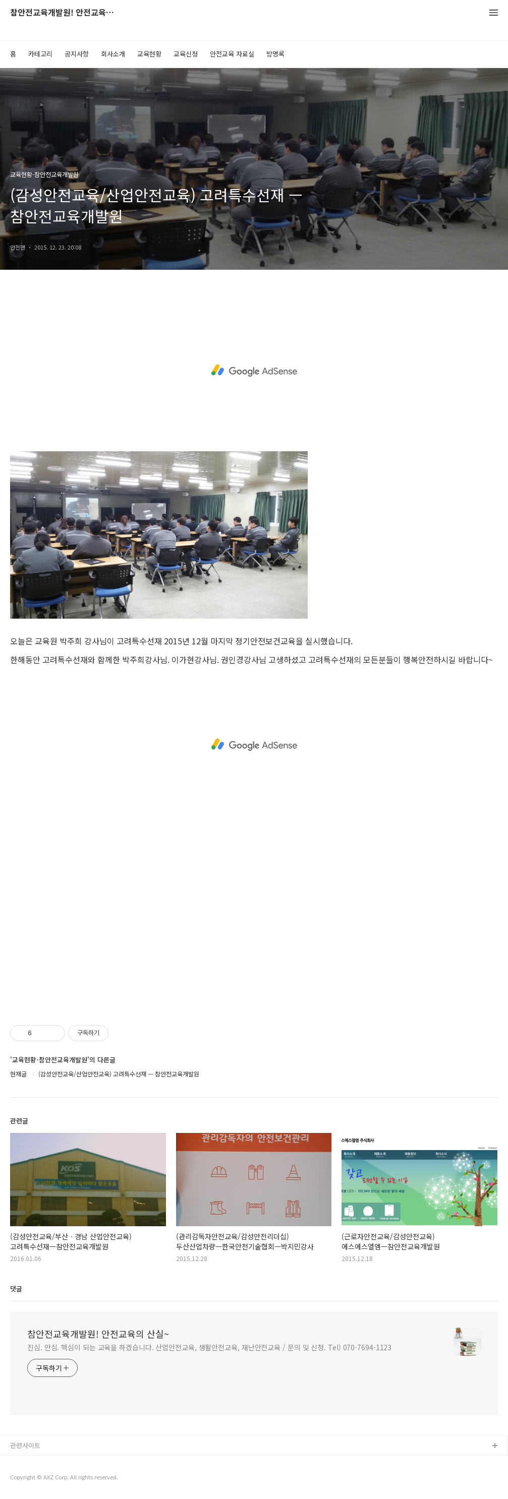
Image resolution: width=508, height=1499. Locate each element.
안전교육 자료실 (232, 53)
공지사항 (77, 53)
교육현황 (149, 53)
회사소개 (113, 53)
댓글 (16, 1288)
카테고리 (40, 53)
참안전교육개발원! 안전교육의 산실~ (65, 13)
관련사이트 (25, 1445)
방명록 (275, 53)
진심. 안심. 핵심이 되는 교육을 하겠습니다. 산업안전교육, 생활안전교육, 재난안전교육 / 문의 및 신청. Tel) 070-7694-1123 (209, 1347)
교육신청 (186, 53)
